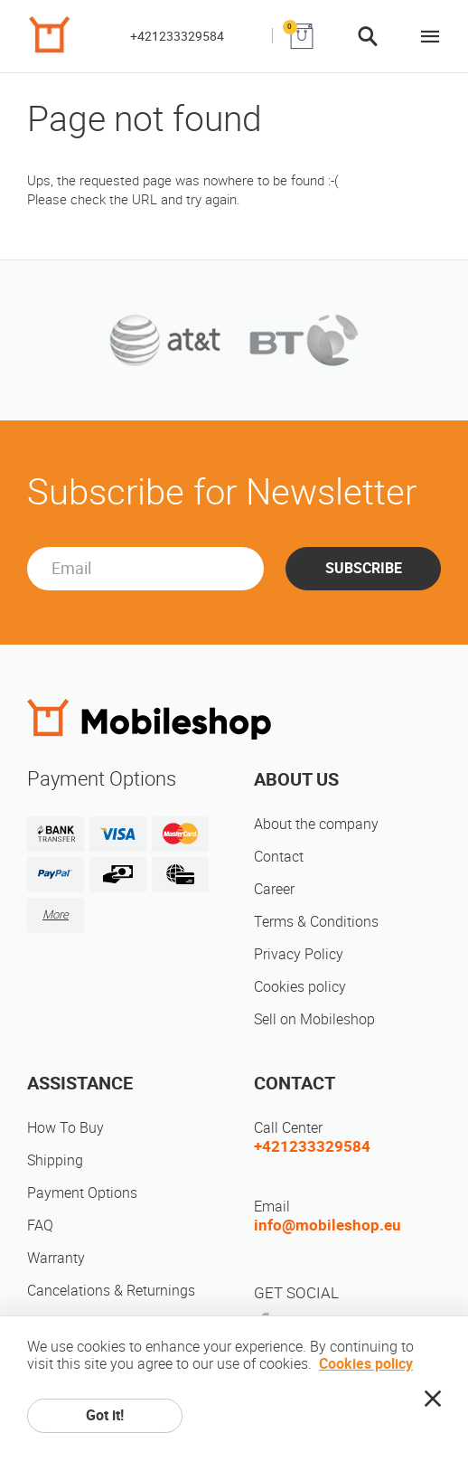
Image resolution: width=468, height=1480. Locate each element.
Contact (279, 856)
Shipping (55, 1160)
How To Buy (65, 1127)
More (55, 914)
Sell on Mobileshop (314, 1019)
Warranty (56, 1258)
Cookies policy (300, 986)
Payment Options (82, 1193)
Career (274, 889)
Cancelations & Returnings (111, 1290)
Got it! (105, 1415)
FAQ (40, 1225)
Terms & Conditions (316, 921)
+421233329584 (177, 36)
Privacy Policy (298, 954)
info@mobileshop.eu (327, 1225)
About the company (316, 824)
